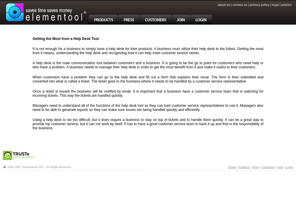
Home (232, 167)
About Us (224, 5)
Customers (268, 167)
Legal (275, 5)
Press (255, 167)
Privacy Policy (260, 5)
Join (280, 167)
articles (286, 5)
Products (244, 167)
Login (289, 167)
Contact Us (239, 5)
